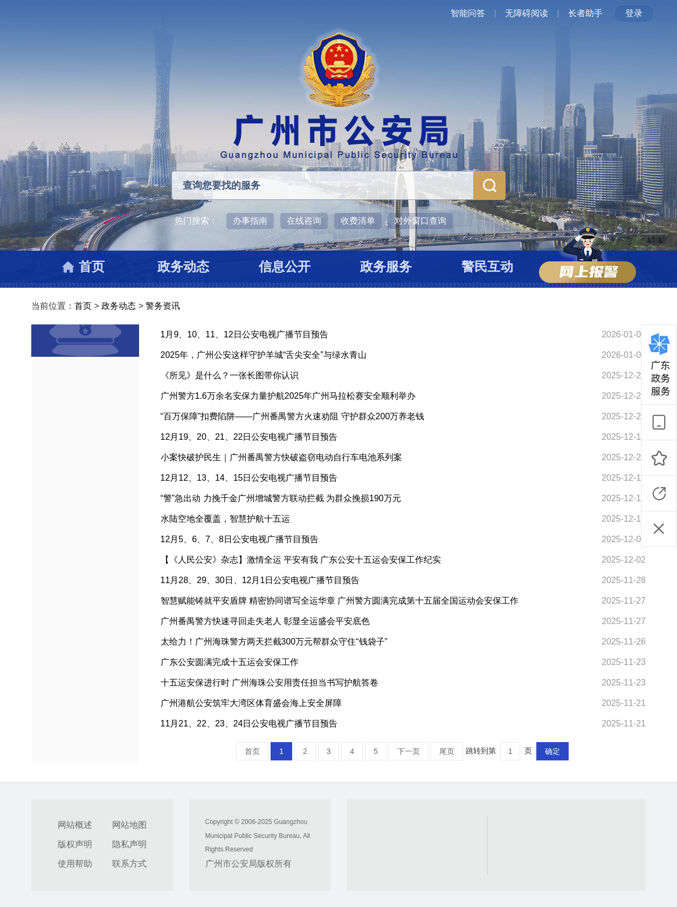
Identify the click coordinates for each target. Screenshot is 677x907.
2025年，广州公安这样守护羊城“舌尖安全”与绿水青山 (264, 354)
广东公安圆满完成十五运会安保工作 (230, 662)
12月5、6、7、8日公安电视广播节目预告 (240, 539)
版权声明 (75, 844)
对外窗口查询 (420, 220)
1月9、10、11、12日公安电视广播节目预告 (244, 334)
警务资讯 (163, 305)
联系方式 (129, 863)
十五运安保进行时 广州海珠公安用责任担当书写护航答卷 (269, 682)
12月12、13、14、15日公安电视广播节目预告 (249, 477)
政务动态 (118, 305)
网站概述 (75, 824)
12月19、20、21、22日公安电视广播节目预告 (249, 436)
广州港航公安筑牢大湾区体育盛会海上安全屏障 (251, 703)
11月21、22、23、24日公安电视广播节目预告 (249, 723)
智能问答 (468, 13)
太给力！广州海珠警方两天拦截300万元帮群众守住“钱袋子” (274, 641)
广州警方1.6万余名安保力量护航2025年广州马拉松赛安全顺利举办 (288, 395)
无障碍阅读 (526, 13)
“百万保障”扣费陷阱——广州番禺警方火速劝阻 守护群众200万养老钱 (293, 416)
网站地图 (129, 824)
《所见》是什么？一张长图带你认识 (230, 375)
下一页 (408, 751)
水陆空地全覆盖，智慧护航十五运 (225, 518)
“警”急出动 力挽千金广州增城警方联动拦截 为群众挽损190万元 (281, 498)
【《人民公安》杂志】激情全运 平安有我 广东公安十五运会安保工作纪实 (301, 559)
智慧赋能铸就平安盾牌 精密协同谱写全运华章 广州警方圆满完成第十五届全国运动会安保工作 (340, 600)
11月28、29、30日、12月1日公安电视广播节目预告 (260, 580)
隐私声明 (129, 844)
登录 (634, 13)
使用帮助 (75, 863)
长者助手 (585, 13)
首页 (83, 305)
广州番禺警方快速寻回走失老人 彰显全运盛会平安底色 (265, 621)
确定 (552, 751)
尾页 (446, 751)
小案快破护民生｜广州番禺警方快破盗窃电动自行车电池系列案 (281, 457)
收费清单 (358, 220)
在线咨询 (304, 220)
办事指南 (250, 220)
